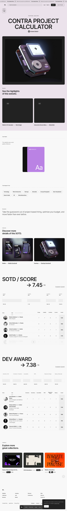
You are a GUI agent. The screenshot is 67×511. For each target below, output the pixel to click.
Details (36, 507)
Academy (17, 493)
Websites (4, 493)
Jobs (16, 495)
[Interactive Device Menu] (49, 110)
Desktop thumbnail (46, 263)
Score (40, 507)
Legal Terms (11, 503)
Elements (4, 497)
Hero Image (19, 125)
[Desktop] (49, 249)
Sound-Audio (7, 195)
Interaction (52, 125)
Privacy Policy (16, 503)
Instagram (37, 503)
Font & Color (31, 507)
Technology (6, 191)
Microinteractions (22, 195)
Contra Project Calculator (33, 23)
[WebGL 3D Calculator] (17, 110)
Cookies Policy (4, 503)
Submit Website (60, 4)
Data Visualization (57, 191)
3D (14, 195)
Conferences (30, 495)
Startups (27, 191)
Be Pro (53, 4)
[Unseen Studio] (33, 31)
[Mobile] (17, 249)
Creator (26, 507)
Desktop (36, 263)
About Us (42, 495)
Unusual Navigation (45, 191)
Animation (34, 191)
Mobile (4, 263)
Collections (4, 495)
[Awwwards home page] (22, 507)
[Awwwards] (5, 4)
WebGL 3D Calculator (7, 125)
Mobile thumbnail (12, 263)
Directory (29, 493)
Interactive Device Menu (40, 125)
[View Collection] (12, 460)
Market (16, 497)
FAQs (41, 493)
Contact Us (43, 497)
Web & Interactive (17, 191)
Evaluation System (60, 286)
